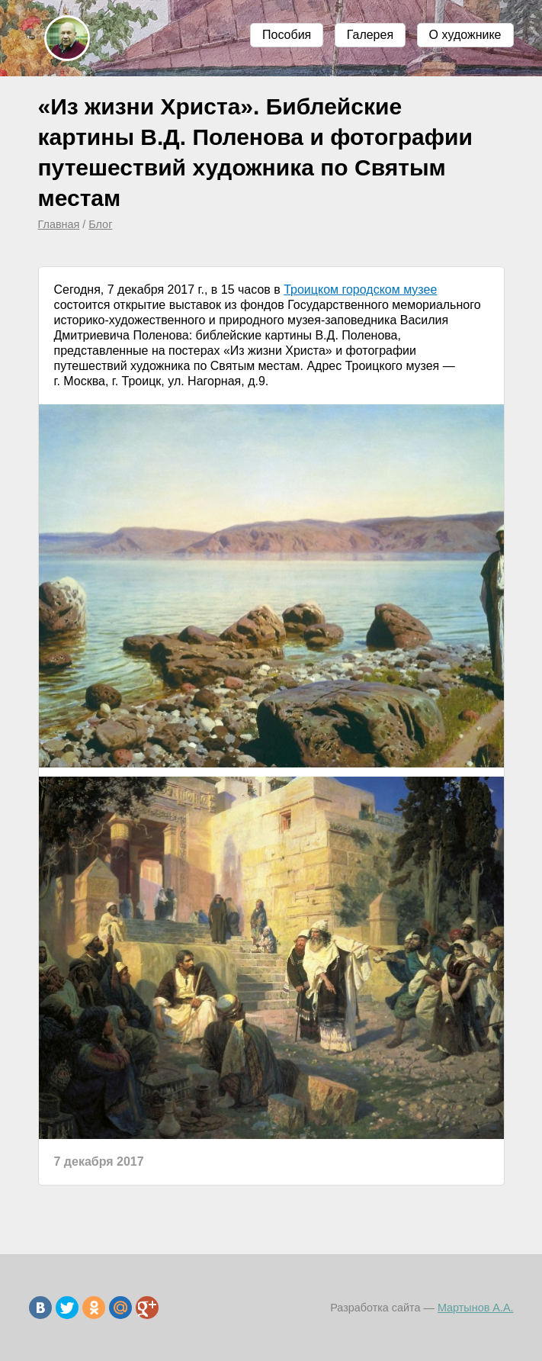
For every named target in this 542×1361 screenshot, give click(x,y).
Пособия (286, 34)
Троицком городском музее (360, 289)
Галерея (370, 34)
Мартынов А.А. (476, 1307)
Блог (100, 224)
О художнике (465, 34)
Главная (59, 224)
